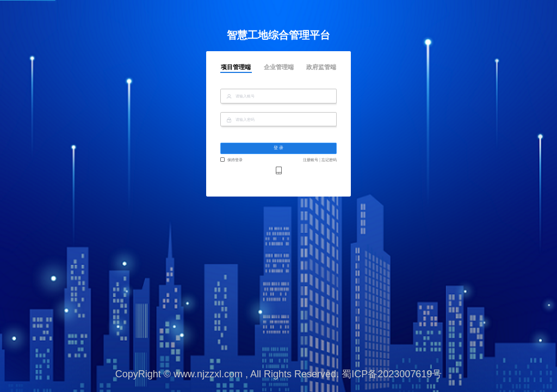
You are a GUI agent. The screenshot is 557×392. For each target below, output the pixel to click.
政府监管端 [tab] (321, 67)
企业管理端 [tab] (279, 67)
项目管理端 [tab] (236, 67)
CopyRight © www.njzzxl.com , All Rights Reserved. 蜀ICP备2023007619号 (278, 374)
